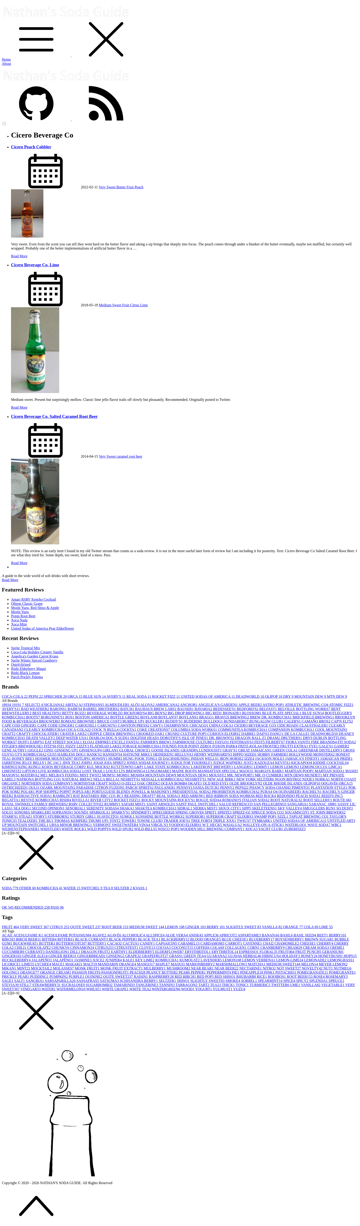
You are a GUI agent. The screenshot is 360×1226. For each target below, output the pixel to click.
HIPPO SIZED (245, 754)
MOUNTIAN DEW (193, 775)
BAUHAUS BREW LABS (156, 709)
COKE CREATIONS (154, 730)
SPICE (289, 981)
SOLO (8, 812)
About (6, 64)
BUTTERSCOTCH (71, 943)
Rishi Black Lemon (25, 673)
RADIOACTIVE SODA (33, 796)
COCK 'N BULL (106, 730)
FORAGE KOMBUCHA (142, 746)
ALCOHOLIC (134, 935)
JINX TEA (71, 763)
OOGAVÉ (330, 783)
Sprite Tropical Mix (25, 648)
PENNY (227, 788)
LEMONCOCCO (314, 767)
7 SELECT (31, 705)
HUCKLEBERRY (16, 960)
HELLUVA (184, 754)
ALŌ (135, 705)
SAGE (8, 981)
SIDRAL (185, 808)
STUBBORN (59, 816)
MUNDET (313, 775)
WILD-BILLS (146, 829)
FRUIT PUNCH (308, 952)
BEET (323, 935)
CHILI (21, 948)
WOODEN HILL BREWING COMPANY (212, 829)
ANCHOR (189, 705)
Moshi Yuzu (20, 612)
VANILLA (272, 927)
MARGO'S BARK (269, 771)
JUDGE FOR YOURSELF (192, 763)
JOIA (98, 763)
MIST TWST (91, 775)
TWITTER (280, 985)
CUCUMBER (13, 952)
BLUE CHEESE (235, 939)
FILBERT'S (276, 742)
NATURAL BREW (77, 779)
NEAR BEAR (202, 968)
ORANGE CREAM (56, 972)
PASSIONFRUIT (115, 972)
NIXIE (308, 779)
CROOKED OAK (150, 734)
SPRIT (211, 812)
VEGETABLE (333, 985)
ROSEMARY (337, 977)
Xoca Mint (19, 624)
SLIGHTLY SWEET (244, 927)
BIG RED (214, 713)
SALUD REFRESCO (236, 804)
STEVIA (11, 985)
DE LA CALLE (297, 734)
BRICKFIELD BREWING (313, 717)
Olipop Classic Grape (27, 604)
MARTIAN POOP (300, 771)
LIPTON (30, 771)
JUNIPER (114, 960)
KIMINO (10, 767)
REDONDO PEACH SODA (299, 796)
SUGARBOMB (99, 985)
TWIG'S (244, 821)
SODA (10, 888)
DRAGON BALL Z (251, 738)
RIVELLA (81, 800)
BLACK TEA (149, 939)
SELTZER (123, 888)
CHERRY (325, 943)
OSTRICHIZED (15, 788)
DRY (288, 696)
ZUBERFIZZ (295, 829)
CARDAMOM (212, 943)
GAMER (341, 746)
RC (120, 796)
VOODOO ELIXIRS (185, 825)
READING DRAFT (140, 796)
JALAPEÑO (42, 960)
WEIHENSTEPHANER (21, 829)
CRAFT (9, 734)
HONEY (309, 956)
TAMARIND (124, 985)
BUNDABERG (237, 721)
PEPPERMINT (219, 972)
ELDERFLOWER (170, 952)
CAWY (157, 725)
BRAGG (207, 717)
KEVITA (283, 763)
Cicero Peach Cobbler (31, 146)
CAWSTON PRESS (134, 725)
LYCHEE (43, 964)
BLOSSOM (252, 713)
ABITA (72, 705)
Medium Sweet (110, 305)
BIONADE (232, 713)
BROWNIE (87, 721)
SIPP (247, 808)
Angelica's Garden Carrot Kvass (34, 656)
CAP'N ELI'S (342, 721)
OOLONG (11, 972)
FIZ (61, 746)
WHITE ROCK (74, 829)
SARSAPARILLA (60, 981)
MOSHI (138, 775)
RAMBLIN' (63, 796)
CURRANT (35, 952)
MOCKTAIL (42, 968)
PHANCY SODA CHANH (270, 788)
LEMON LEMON (285, 767)
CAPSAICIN (167, 943)
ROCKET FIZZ (166, 696)
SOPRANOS (63, 812)
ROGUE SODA (209, 800)
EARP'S (37, 742)
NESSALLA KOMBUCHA (163, 779)
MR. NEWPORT (241, 775)
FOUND (170, 746)
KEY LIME (145, 960)
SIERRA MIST (205, 808)
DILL (75, 952)
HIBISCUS (272, 956)
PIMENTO (301, 788)
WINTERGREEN (166, 989)
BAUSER (185, 709)
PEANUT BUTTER (162, 972)
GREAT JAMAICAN (255, 750)
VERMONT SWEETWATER (116, 825)
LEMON (175, 927)
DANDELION (57, 952)
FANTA (133, 742)
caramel (123, 456)
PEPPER (199, 972)
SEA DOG (23, 808)
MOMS (124, 775)
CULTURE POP (194, 734)
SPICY (302, 981)
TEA (108, 888)
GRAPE (133, 956)
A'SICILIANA (53, 705)
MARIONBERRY (201, 964)
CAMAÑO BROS (316, 721)
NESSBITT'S (196, 779)
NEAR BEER (226, 968)
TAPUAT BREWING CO (309, 816)
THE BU (46, 821)
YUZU (239, 989)
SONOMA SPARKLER (33, 812)
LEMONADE (315, 960)
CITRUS (60, 927)
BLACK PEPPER (123, 939)
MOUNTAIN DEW (310, 696)
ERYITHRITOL (198, 952)
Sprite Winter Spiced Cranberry (34, 660)
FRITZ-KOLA (250, 746)
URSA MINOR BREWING (71, 825)
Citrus (135, 305)
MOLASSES (64, 968)
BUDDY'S (174, 721)
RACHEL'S (312, 792)
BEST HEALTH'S (47, 713)
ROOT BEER (115, 927)
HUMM (115, 759)
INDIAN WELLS (205, 759)
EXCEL (119, 742)
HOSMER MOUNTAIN (54, 759)
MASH (351, 771)
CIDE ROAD (288, 725)
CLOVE (147, 948)
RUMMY (112, 804)
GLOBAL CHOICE (135, 750)
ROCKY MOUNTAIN (159, 800)
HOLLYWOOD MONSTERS (312, 754)
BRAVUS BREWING (232, 717)
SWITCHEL (92, 888)
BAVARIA (203, 709)
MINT (24, 968)
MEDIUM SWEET (147, 927)
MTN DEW (337, 696)
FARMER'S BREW (156, 742)
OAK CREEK (149, 783)
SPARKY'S (121, 812)
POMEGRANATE (313, 972)
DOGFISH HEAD (145, 738)
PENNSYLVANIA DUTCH (198, 788)
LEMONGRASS (340, 960)
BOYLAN (149, 717)
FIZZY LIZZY (77, 746)
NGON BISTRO (288, 779)
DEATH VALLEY (41, 738)
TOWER (129, 821)
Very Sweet (107, 187)
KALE (129, 960)
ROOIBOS (277, 977)
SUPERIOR (196, 816)
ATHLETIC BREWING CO (307, 705)
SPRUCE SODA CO (268, 812)
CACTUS (131, 943)
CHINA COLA (221, 725)
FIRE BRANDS (324, 742)
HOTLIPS (83, 759)
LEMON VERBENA (259, 960)
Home (6, 59)
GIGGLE (36, 750)
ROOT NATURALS (286, 800)
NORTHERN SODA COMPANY (47, 783)
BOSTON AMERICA (92, 717)
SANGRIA (35, 981)
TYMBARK (262, 821)
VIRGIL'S (160, 825)
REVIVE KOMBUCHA (40, 800)
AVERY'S (117, 696)
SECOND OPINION (48, 808)
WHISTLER (51, 829)
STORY (40, 816)
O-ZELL (129, 783)
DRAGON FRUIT (96, 952)
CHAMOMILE (287, 943)
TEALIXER (28, 821)
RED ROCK (266, 796)
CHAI (269, 943)
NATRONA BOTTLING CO (39, 779)
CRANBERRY (272, 948)
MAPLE (163, 964)
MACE (58, 964)
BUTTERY (97, 943)
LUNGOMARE (159, 771)
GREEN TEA (195, 956)
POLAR (28, 792)
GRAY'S (230, 750)
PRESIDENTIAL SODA (192, 792)
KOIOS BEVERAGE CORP (64, 767)
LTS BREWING (132, 771)
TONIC (242, 985)
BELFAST (268, 709)
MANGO (146, 964)
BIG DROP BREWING (186, 713)
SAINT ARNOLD (161, 804)
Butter (121, 187)
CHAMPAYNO (176, 725)
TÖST (115, 821)
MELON (310, 964)
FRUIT (11, 927)
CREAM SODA (316, 948)
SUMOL (127, 816)
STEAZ (26, 816)
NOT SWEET (289, 968)
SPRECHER (56, 696)
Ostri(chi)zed (20, 664)
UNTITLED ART (341, 821)
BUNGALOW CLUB (266, 721)
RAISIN (141, 977)
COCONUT (183, 948)
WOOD (188, 989)
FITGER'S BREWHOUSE (23, 746)
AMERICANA (167, 705)
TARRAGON (186, 985)
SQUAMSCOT (297, 812)
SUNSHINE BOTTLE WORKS (160, 816)
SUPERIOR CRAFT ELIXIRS (230, 816)
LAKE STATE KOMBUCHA (167, 767)
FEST (260, 742)
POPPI (65, 792)
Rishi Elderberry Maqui (28, 669)
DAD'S (263, 734)
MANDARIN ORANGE (117, 964)
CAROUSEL (86, 725)
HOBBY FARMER (273, 754)
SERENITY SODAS (103, 808)
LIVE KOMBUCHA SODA (60, 771)
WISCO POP (169, 829)
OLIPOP (274, 696)
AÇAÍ (7, 935)
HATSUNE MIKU (138, 754)
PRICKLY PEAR (16, 977)
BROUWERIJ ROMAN (58, 721)
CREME (337, 948)
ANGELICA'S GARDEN (218, 705)
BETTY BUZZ (74, 713)
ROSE (319, 977)
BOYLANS (189, 717)
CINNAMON (82, 948)
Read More (19, 256)
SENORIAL (75, 808)
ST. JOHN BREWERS (328, 812)
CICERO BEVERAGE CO (255, 725)
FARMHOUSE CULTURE (193, 742)
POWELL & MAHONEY (151, 792)
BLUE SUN (95, 696)
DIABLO (97, 738)
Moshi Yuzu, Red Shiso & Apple (35, 608)
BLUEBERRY (262, 939)
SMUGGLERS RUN (319, 808)
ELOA (89, 742)
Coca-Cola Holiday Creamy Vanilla (37, 652)
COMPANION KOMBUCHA (291, 730)
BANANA (271, 935)
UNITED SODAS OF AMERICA (208, 696)
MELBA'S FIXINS (64, 775)
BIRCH (9, 939)
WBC (336, 825)
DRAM (274, 738)
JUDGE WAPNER (228, 763)
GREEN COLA (285, 750)
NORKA (323, 779)
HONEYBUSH (331, 956)
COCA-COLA (15, 696)
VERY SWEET (35, 927)
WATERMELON (71, 989)
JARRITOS (12, 763)
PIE (236, 972)
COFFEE (202, 948)
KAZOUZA (265, 763)
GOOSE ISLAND (166, 750)
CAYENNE (253, 943)
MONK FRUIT (87, 968)
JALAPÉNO (63, 960)
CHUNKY (61, 948)
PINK (269, 972)
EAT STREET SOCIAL (64, 742)
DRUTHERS (292, 738)
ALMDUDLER (117, 705)
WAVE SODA (319, 825)
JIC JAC (54, 763)
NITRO (270, 968)
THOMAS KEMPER (71, 821)
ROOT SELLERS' (318, 800)
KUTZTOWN (122, 767)
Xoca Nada (19, 620)
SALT (20, 981)
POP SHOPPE (47, 792)
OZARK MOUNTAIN (58, 788)
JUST (248, 763)
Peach (139, 187)
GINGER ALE (35, 956)
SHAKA (127, 808)
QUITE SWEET (86, 927)
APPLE (211, 935)
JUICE (99, 960)
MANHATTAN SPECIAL (218, 771)
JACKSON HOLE (270, 759)
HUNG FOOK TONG (140, 759)
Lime (144, 305)
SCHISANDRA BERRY (139, 981)
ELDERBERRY (141, 952)
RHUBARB (246, 977)
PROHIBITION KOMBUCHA (236, 792)
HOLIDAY (291, 956)
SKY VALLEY (290, 808)
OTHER (28, 888)
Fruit (131, 187)
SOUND (81, 812)
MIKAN (9, 968)
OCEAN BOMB (174, 783)
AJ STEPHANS (92, 705)
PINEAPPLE (252, 972)
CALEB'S (293, 721)
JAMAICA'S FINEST (302, 759)
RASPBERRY (161, 977)
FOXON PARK (225, 746)
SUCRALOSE (74, 985)
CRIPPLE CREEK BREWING (111, 734)
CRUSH (172, 734)
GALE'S (326, 746)
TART (204, 985)
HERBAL (252, 956)
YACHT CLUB (271, 829)
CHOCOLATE (39, 948)
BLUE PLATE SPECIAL (282, 713)
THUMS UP (98, 821)
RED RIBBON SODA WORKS (231, 796)
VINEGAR (31, 989)
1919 (17, 705)
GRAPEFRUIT (155, 956)
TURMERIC (260, 985)
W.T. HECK (212, 825)
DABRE (248, 734)
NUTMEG (342, 968)
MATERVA (30, 775)
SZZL (283, 816)
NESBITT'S (131, 779)
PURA (266, 792)
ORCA (75, 696)
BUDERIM (193, 721)
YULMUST (223, 989)
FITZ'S (50, 746)
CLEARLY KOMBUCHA (45, 730)
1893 (7, 705)
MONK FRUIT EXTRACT (122, 968)
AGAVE (99, 935)
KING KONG (30, 767)
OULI (34, 788)
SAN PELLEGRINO (270, 804)
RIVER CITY (102, 800)
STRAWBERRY (46, 985)
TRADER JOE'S (177, 821)
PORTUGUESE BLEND (111, 792)
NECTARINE (251, 968)
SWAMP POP (266, 816)
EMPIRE (103, 742)
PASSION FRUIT (86, 972)
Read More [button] (10, 580)
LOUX (112, 771)
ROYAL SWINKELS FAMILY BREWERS (35, 804)
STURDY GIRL (83, 816)
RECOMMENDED (32, 907)
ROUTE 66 (342, 800)
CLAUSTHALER (314, 725)
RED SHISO (225, 977)
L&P (139, 767)
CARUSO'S (107, 725)
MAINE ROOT (185, 771)
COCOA (164, 948)
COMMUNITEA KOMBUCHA (243, 730)
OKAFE (195, 783)
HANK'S (95, 754)
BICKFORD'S (136, 713)
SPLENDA (319, 981)
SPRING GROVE (190, 812)
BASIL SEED (305, 935)
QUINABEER (290, 792)
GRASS (176, 956)
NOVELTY (312, 968)
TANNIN (167, 985)
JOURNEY (161, 763)
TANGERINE (147, 985)
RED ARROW (193, 796)
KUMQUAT (190, 960)
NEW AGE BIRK (221, 779)
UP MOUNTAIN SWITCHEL (25, 825)
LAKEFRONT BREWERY (212, 767)
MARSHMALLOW (232, 964)
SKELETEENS (265, 808)
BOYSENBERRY (290, 939)
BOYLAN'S (168, 717)
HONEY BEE (23, 759)
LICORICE (12, 964)
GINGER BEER (62, 956)
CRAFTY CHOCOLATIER (38, 734)
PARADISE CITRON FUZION (101, 788)
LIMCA (335, 767)
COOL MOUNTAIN (331, 730)
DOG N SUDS (118, 738)
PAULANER (166, 788)
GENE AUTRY (15, 750)
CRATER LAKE (73, 734)
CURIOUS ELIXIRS (224, 734)
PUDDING (39, 977)
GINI (49, 750)
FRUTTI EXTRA (294, 746)
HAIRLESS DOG (72, 754)
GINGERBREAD (91, 956)
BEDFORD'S (248, 709)
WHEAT (94, 989)
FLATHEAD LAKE (106, 746)
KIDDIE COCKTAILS (331, 763)
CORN (254, 948)
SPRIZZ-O (242, 812)
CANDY (148, 943)
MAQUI (246, 771)
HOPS (350, 956)
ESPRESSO (249, 952)
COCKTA (128, 730)
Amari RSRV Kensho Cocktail (33, 599)
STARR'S (10, 816)
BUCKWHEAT (26, 943)
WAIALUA (233, 825)
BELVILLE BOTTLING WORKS (304, 709)
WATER (72, 888)
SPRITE (224, 812)
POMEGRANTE (342, 972)
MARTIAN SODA (330, 771)
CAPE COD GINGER (19, 725)
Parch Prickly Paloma (27, 677)
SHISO (183, 981)
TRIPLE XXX (225, 821)
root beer (135, 456)
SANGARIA (298, 804)
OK (8, 907)
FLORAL (268, 952)
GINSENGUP (91, 750)
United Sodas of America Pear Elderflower (42, 628)
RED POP (205, 977)
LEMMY (262, 767)
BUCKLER (155, 721)
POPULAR (82, 792)
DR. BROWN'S (222, 738)
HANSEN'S (113, 754)
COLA (311, 927)
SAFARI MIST (133, 804)
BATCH (127, 709)
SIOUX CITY (230, 808)
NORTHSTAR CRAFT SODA (97, 783)
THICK (229, 985)
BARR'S (75, 709)
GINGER (195, 927)
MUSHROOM (179, 968)
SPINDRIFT (141, 812)
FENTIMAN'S (242, 742)
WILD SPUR (123, 829)
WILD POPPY (99, 829)
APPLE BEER (251, 705)
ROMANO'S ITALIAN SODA (246, 800)
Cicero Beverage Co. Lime (35, 264)
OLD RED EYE (216, 783)
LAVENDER (212, 960)
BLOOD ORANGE (206, 939)
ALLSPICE (155, 935)
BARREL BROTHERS (101, 709)
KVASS (140, 888)
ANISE (196, 935)
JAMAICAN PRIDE (336, 759)
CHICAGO (199, 725)
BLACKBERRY (175, 939)
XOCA (251, 829)
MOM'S (109, 775)
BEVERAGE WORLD (105, 713)
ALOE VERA (176, 935)
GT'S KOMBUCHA (31, 754)
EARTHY (120, 952)
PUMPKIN (59, 977)
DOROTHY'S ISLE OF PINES (184, 738)
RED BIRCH (186, 977)
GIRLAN (111, 750)
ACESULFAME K (28, 935)
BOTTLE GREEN (125, 717)
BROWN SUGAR (320, 939)
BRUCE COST (109, 721)
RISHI (66, 800)
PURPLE (77, 977)
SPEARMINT (270, 981)
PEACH (138, 972)
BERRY (216, 927)
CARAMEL (189, 943)
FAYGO (222, 742)
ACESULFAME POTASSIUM (68, 935)
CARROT (234, 943)
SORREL (249, 981)
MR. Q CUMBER (269, 775)
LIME (326, 927)
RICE (262, 977)
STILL (26, 985)
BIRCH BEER (29, 939)
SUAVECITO (108, 816)
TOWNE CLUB (150, 821)
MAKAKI (74, 964)
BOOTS (33, 717)
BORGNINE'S (53, 717)
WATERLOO (296, 825)
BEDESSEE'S (225, 709)
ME (44, 775)
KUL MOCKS (99, 767)
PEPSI (36, 696)
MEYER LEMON (333, 964)
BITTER (49, 939)
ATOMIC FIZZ (341, 705)
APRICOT (228, 935)
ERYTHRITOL (225, 952)
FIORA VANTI (298, 742)
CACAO (115, 943)
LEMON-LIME (290, 960)
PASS (57, 907)
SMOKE (233, 981)
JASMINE (83, 960)
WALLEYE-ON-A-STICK (264, 825)
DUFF (24, 742)
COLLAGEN (236, 948)
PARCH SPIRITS (140, 788)
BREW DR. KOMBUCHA (271, 717)
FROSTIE (271, 746)
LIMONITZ (12, 771)
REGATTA (11, 800)
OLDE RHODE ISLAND (283, 783)
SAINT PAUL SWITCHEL (197, 804)
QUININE (94, 977)
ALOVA (147, 705)
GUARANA (217, 956)
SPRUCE (336, 981)
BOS (70, 717)
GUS (52, 754)
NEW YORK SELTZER (255, 779)
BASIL (286, 935)
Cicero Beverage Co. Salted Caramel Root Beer (54, 416)
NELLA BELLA (107, 779)
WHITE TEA (140, 989)
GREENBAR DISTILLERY (320, 750)
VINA (145, 825)
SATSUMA (110, 981)
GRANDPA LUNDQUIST (202, 750)
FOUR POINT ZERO (195, 746)
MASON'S (11, 775)
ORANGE (293, 927)
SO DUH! (344, 808)
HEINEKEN (164, 754)
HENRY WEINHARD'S (213, 754)
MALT (90, 964)
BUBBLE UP (133, 721)
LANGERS (244, 767)
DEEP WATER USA (72, 738)
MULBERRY (155, 968)
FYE (314, 746)
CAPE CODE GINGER (56, 725)
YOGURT (204, 989)
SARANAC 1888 (323, 804)
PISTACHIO (286, 972)
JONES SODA (139, 763)
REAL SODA (139, 696)
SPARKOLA (100, 812)
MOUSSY (218, 775)
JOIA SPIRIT (115, 763)
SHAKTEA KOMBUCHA (156, 808)
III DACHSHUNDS (174, 759)
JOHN (87, 763)
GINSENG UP (66, 750)
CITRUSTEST (127, 948)
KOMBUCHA (50, 888)
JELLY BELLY (34, 763)
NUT (328, 968)
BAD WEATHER (35, 709)
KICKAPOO (302, 763)
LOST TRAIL (94, 771)
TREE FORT (202, 821)
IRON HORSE (232, 759)
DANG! (277, 734)
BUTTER (47, 943)
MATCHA (257, 964)
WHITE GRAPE (115, 989)
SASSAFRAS (88, 981)
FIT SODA (347, 742)
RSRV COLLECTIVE (86, 804)
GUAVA (235, 956)
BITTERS (66, 939)
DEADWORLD (250, 696)
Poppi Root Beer (23, 616)
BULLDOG (213, 721)
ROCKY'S (186, 800)
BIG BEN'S (158, 713)
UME (295, 985)
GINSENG (115, 956)
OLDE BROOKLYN (246, 783)
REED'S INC (332, 796)
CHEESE (308, 943)
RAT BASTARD (86, 796)
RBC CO (109, 796)
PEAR (185, 972)
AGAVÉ (114, 935)
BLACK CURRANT (92, 939)
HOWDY (100, 759)
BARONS (59, 709)
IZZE (249, 759)
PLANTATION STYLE (330, 788)
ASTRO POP (274, 705)
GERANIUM (333, 952)
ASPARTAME (250, 935)
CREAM (294, 948)
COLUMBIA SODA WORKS (194, 730)
